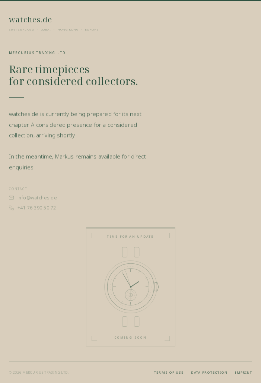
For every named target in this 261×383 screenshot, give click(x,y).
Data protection (209, 372)
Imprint (243, 372)
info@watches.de (33, 200)
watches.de (30, 20)
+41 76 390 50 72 (32, 210)
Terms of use (169, 372)
